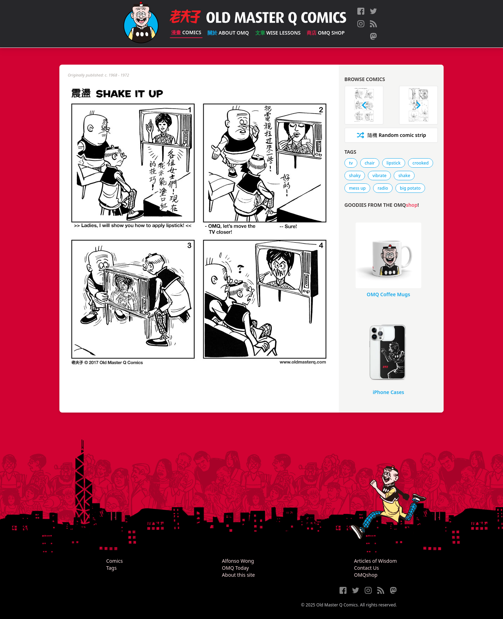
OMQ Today (235, 568)
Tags (111, 568)
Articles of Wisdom (375, 561)
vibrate (379, 176)
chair (370, 163)
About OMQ (228, 32)
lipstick (394, 163)
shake (404, 176)
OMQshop (366, 574)
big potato (410, 188)
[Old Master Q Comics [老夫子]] (141, 23)
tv (351, 163)
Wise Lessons (278, 32)
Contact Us (366, 568)
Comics (186, 32)
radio (383, 188)
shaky (354, 176)
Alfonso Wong (238, 561)
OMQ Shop (325, 32)
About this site (238, 574)
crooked (421, 163)
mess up (357, 188)
